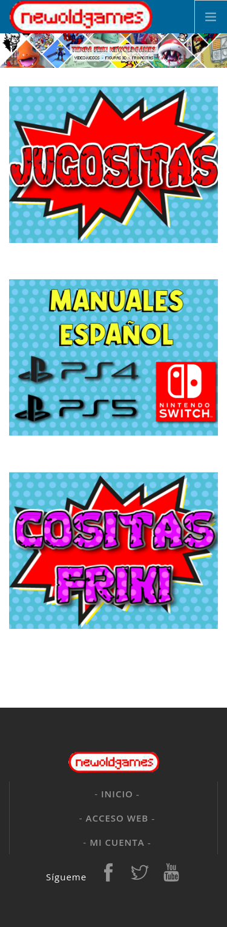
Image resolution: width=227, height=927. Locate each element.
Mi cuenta (117, 842)
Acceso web (117, 818)
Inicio (117, 794)
